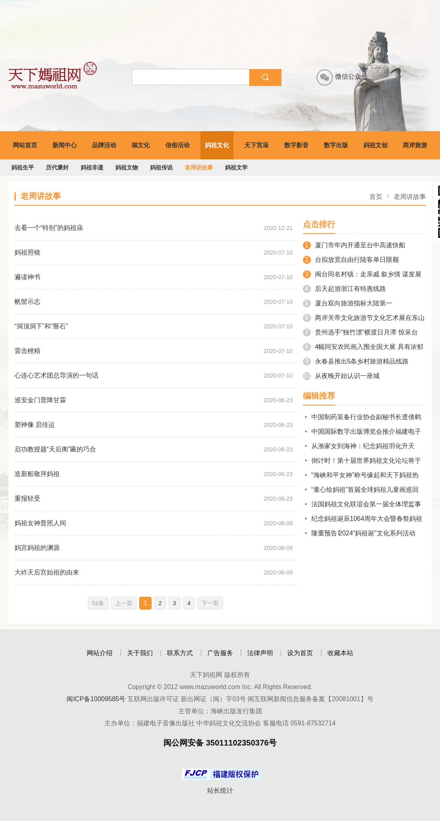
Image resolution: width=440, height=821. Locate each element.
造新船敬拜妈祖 (37, 473)
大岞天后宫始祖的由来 (47, 572)
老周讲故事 (199, 167)
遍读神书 (27, 277)
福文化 (140, 145)
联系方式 (180, 653)
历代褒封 (57, 167)
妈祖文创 (375, 145)
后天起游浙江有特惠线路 (344, 288)
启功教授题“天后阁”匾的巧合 (55, 449)
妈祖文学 (236, 167)
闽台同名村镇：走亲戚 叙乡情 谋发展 (362, 274)
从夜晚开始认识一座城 (341, 375)
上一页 (123, 603)
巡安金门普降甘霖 (40, 400)
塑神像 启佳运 (35, 424)
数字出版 (336, 145)
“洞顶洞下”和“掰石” (41, 326)
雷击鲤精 (27, 350)
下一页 (210, 603)
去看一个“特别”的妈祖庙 (49, 227)
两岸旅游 (415, 145)
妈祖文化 (217, 145)
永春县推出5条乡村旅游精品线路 (356, 361)
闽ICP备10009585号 (96, 699)
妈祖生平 (22, 167)
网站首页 (25, 145)
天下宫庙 (256, 145)
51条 (98, 603)
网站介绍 (100, 653)
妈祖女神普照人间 (40, 523)
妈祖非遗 (92, 167)
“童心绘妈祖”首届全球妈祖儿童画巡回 (361, 489)
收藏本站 (340, 653)
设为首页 (300, 653)
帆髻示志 (27, 301)
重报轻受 (27, 498)
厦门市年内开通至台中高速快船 (354, 245)
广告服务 (220, 653)
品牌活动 (104, 145)
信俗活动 (177, 145)
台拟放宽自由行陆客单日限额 (351, 259)
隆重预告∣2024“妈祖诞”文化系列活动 (359, 533)
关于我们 (140, 653)
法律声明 (260, 653)
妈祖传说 (161, 167)
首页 (375, 196)
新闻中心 (64, 145)
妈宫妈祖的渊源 (37, 547)
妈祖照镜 (27, 252)
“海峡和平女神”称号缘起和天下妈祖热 (361, 475)
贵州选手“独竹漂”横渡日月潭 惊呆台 (360, 332)
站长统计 (220, 790)
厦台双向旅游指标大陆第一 (347, 303)
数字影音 (296, 145)
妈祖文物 (126, 167)
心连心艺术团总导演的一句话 (56, 375)
